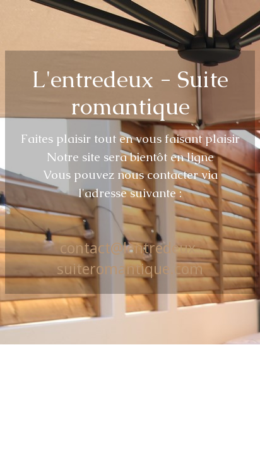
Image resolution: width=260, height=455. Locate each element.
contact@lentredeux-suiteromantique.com (130, 258)
